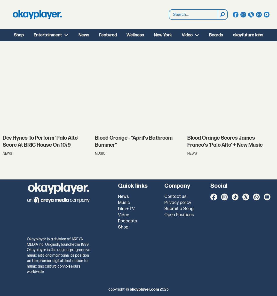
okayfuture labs (248, 35)
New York (163, 35)
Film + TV (126, 208)
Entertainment (48, 35)
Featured (108, 35)
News (84, 35)
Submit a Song (179, 208)
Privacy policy (177, 202)
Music (124, 202)
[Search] (222, 14)
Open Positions (179, 214)
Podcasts (127, 221)
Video (187, 35)
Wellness (135, 35)
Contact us (175, 196)
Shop (19, 35)
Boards (216, 35)
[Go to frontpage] (37, 14)
